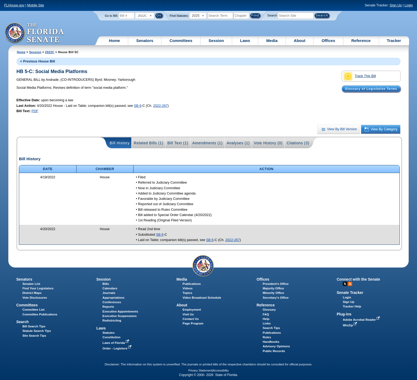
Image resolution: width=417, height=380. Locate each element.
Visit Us (188, 314)
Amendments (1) (207, 143)
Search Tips (271, 328)
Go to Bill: (111, 15)
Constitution (111, 337)
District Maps (31, 292)
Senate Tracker (350, 292)
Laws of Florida (116, 342)
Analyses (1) (238, 143)
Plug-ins (344, 314)
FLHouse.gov (14, 5)
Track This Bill (360, 76)
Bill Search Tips (33, 326)
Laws (245, 40)
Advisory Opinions (276, 346)
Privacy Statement (200, 370)
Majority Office (273, 288)
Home (114, 40)
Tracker (394, 40)
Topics (187, 292)
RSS (350, 284)
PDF (34, 111)
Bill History (120, 143)
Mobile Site (35, 5)
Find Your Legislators (37, 288)
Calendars (109, 288)
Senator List (31, 283)
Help (266, 318)
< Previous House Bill (37, 61)
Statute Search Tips (36, 330)
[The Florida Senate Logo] (35, 33)
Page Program (193, 323)
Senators (144, 40)
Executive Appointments (120, 311)
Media (272, 40)
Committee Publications (39, 314)
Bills (105, 283)
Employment (192, 309)
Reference (361, 40)
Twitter (345, 284)
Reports (108, 306)
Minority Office (273, 292)
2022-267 (160, 106)
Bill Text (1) (177, 143)
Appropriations (113, 297)
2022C (49, 52)
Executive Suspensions (119, 316)
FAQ (266, 314)
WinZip (350, 325)
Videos (188, 288)
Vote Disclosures (34, 297)
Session (216, 40)
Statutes (108, 332)
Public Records (274, 351)
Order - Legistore (117, 348)
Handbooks (271, 341)
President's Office (276, 283)
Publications (192, 283)
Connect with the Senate (358, 279)
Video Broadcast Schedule (202, 297)
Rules (267, 337)
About (299, 40)
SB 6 (137, 106)
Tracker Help (352, 306)
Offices (328, 40)
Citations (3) (298, 143)
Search (272, 15)
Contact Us (191, 318)
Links (267, 323)
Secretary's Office (276, 297)
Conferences (111, 302)
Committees (180, 40)
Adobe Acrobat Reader (362, 319)
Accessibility (221, 370)
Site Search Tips (34, 335)
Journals (108, 292)
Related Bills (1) (148, 143)
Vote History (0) (268, 143)
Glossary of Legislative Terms (371, 88)
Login (409, 5)
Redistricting (111, 320)
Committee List (33, 309)
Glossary (269, 309)
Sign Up (396, 5)
